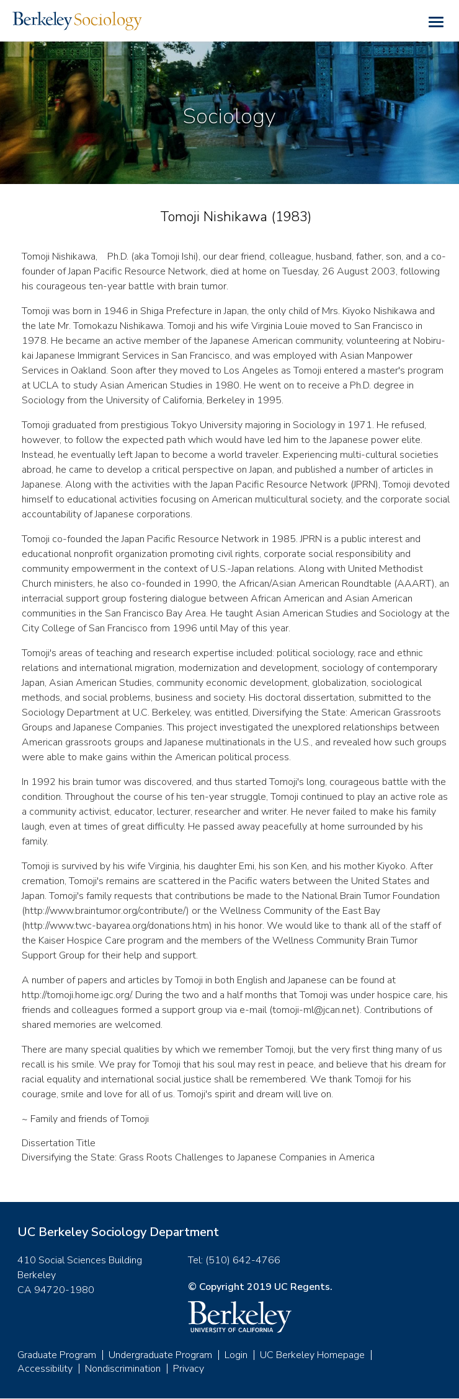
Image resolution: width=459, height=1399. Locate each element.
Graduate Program (56, 1355)
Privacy (188, 1369)
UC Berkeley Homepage (312, 1355)
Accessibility (45, 1369)
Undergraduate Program (160, 1355)
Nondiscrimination (123, 1369)
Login (236, 1355)
